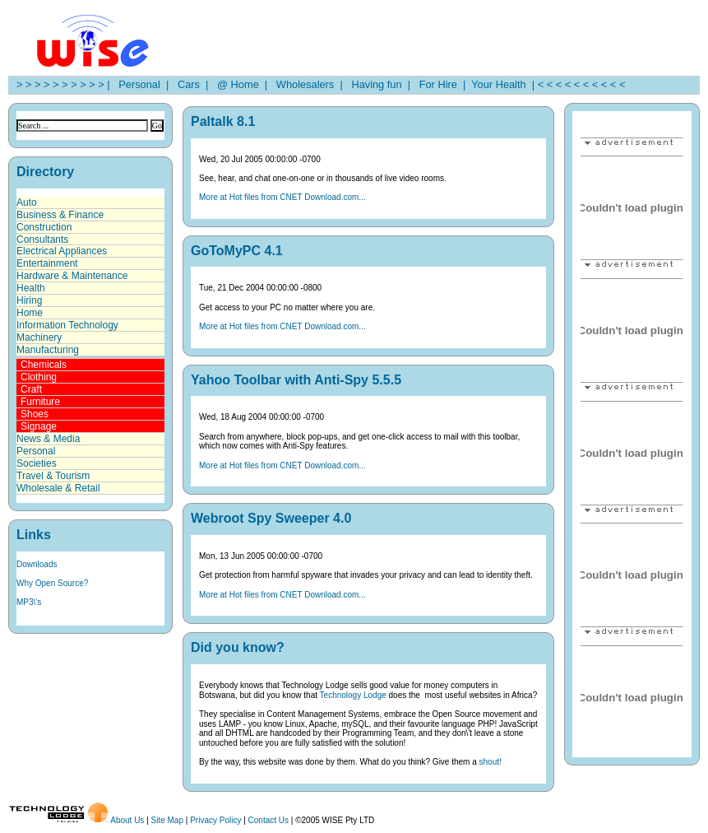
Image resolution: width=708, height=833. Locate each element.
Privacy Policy (215, 820)
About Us (127, 820)
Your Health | (501, 84)
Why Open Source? (52, 583)
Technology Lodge (353, 695)
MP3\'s (28, 602)
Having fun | (377, 84)
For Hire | (440, 84)
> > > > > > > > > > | (63, 84)
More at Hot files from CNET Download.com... (282, 197)
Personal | (141, 84)
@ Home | (239, 84)
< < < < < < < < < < (582, 84)
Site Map (167, 820)
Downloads (36, 564)
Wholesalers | (307, 84)
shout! (490, 761)
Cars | (190, 84)
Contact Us (268, 820)
